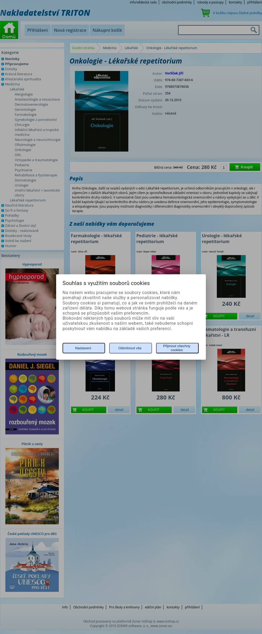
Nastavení (83, 348)
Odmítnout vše (130, 348)
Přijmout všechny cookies (176, 348)
